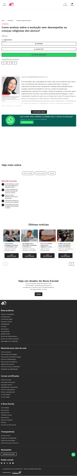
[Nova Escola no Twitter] (4, 463)
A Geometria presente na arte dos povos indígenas (10, 201)
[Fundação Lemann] (16, 472)
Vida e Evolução (28, 173)
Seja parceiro (5, 418)
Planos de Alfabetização (8, 359)
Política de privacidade (8, 441)
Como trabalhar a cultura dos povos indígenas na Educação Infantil (10, 185)
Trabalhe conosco (6, 415)
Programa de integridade (8, 438)
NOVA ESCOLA (8, 39)
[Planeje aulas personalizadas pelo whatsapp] (73, 454)
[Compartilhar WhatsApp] (4, 62)
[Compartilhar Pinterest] (14, 62)
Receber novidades (9, 454)
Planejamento (5, 332)
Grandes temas (5, 317)
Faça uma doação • (7, 420)
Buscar (65, 4)
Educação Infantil (6, 322)
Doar (38, 294)
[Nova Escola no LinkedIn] (10, 463)
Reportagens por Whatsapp (9, 341)
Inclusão (3, 327)
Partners (3, 423)
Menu (4, 4)
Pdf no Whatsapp (39, 55)
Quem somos (5, 413)
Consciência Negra (6, 319)
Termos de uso (5, 436)
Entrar (72, 4)
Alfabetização (5, 324)
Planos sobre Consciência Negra (11, 357)
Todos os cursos (6, 380)
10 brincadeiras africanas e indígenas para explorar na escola (10, 206)
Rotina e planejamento (8, 392)
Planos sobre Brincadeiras (9, 362)
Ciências (52, 173)
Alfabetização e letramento (9, 387)
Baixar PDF (39, 49)
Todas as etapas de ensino (23, 20)
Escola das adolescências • (9, 337)
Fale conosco (5, 410)
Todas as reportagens (7, 314)
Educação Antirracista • (8, 382)
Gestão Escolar (5, 334)
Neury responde (41, 173)
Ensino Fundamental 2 (8, 390)
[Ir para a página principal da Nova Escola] (11, 4)
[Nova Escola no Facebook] (1, 463)
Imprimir (39, 43)
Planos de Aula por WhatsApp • (10, 367)
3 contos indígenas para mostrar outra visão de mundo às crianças (10, 191)
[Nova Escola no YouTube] (13, 463)
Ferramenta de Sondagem (9, 355)
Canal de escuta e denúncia (9, 443)
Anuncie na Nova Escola (8, 425)
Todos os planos (6, 352)
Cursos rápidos (5, 395)
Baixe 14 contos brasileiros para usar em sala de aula (10, 196)
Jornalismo (10, 20)
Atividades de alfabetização (9, 369)
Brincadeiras (5, 329)
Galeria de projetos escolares (10, 339)
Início (3, 20)
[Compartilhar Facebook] (9, 62)
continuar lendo (39, 112)
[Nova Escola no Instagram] (7, 463)
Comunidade (5, 408)
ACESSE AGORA (27, 122)
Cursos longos (5, 397)
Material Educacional (7, 364)
